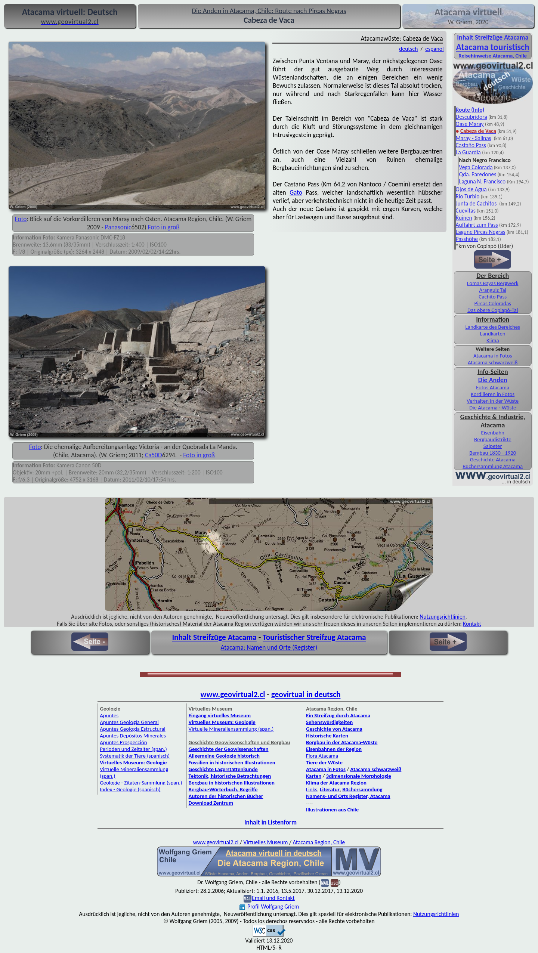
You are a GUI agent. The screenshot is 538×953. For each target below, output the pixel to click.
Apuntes (109, 715)
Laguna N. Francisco (482, 181)
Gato (296, 192)
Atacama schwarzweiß (492, 362)
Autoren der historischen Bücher (226, 796)
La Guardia (468, 152)
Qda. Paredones (478, 174)
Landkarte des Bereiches (493, 327)
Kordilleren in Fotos (492, 394)
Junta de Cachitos (476, 203)
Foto (21, 219)
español (434, 48)
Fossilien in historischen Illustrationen (232, 762)
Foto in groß (164, 227)
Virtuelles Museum (265, 842)
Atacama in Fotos (492, 355)
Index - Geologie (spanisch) (130, 789)
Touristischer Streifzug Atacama (314, 637)
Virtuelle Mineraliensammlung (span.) (231, 728)
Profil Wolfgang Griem (269, 906)
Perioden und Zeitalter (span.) (133, 749)
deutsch (408, 48)
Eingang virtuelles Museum (220, 715)
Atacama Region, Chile (319, 842)
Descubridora (471, 116)
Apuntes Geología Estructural (133, 728)
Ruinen (464, 217)
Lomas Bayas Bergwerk (492, 283)
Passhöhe (467, 238)
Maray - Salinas (473, 138)
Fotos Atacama (492, 387)
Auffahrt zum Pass (477, 224)
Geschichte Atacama (493, 459)
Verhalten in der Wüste (493, 400)
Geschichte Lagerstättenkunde (223, 769)
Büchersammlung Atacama (493, 466)
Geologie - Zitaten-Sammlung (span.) (141, 782)
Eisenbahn (492, 432)
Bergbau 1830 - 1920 (492, 452)
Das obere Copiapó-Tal (492, 310)
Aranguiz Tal (492, 290)
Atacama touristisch (492, 46)
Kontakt (472, 623)
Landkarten (492, 333)
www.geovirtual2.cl (233, 694)
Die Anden (492, 380)
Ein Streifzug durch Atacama (338, 715)
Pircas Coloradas (492, 303)
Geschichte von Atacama (334, 728)
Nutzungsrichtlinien (443, 616)
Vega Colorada (476, 167)
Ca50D (153, 455)
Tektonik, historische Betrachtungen (230, 776)
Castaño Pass (471, 145)
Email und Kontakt (273, 897)
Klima (492, 340)
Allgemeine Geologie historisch (224, 755)
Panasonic (118, 227)
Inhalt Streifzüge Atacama (492, 37)
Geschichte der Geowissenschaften (229, 749)
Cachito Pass (493, 296)
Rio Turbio (468, 196)
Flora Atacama (322, 755)
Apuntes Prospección (123, 742)
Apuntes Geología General (129, 722)
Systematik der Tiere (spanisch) (135, 755)
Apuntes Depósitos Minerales (133, 735)
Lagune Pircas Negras (480, 231)
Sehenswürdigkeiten (329, 722)
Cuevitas (466, 210)
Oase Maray (470, 123)
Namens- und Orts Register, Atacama (348, 796)
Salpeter (492, 446)
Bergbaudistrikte (492, 439)
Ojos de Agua (471, 189)
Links (311, 789)
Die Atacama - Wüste (492, 407)
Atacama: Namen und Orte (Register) (269, 647)
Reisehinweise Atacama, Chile (492, 55)
